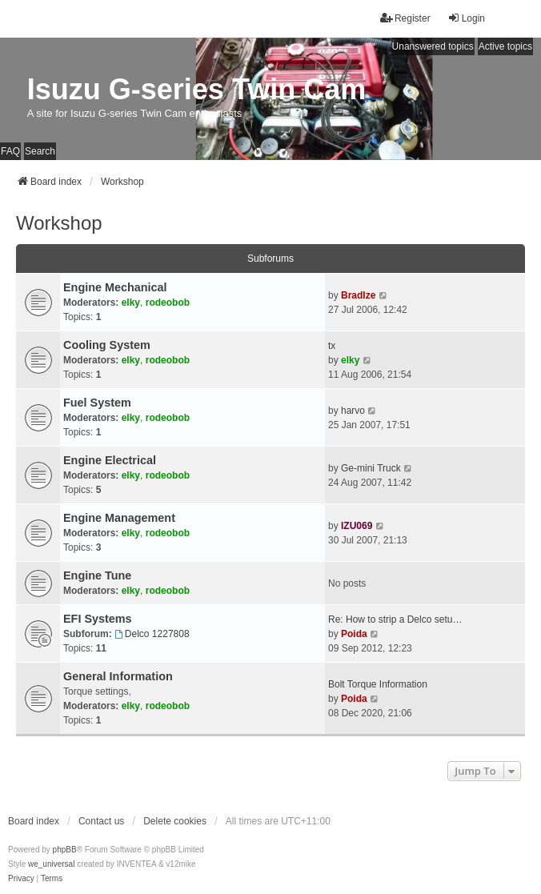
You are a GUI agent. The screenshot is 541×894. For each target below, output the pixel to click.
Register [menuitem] (405, 18)
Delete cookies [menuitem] (174, 821)
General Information (118, 676)
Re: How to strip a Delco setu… (395, 619)
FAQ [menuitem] (10, 151)
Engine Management (119, 517)
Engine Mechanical (115, 287)
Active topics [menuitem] (505, 46)
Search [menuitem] (40, 151)
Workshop (59, 223)
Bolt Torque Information (377, 684)
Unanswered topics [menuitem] (433, 46)
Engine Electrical (109, 460)
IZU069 (356, 525)
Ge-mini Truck (371, 468)
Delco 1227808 (152, 633)
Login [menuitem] (466, 18)
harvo (353, 410)
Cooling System (106, 345)
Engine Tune (97, 575)
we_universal (51, 864)
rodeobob (168, 302)
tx (331, 345)
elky (131, 302)
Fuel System (97, 402)
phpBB (65, 849)
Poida (354, 633)
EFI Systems (97, 618)
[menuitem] (21, 879)
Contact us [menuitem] (101, 821)
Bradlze (358, 295)
